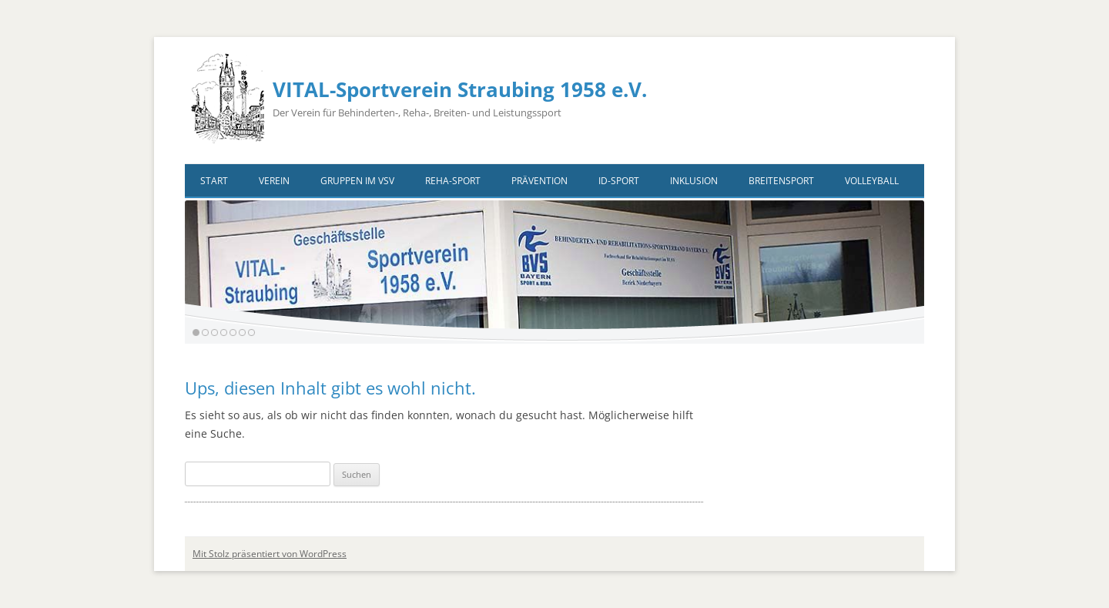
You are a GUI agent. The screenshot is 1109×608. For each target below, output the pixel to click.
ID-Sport (618, 180)
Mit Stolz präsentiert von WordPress (270, 553)
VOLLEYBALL (872, 180)
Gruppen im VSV (357, 180)
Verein (274, 180)
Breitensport (781, 180)
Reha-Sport (453, 180)
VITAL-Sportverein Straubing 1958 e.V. (460, 89)
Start (214, 180)
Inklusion (694, 180)
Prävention (539, 180)
